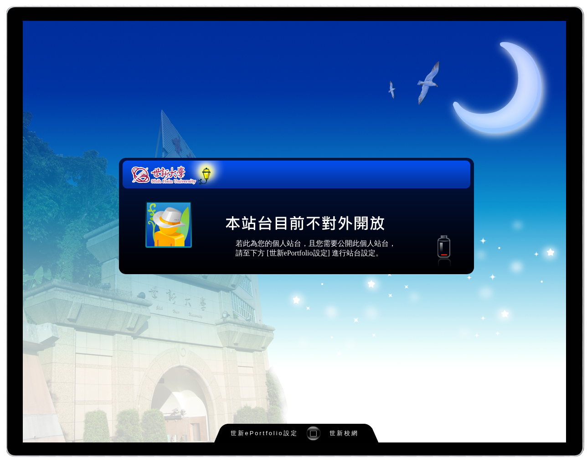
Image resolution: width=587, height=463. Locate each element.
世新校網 (344, 433)
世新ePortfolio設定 (264, 433)
